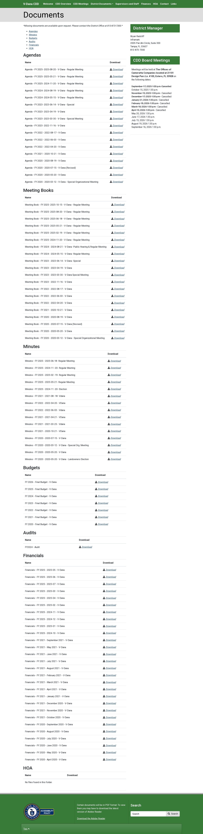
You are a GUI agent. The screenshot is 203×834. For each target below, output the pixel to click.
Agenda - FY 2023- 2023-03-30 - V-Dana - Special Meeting (54, 118)
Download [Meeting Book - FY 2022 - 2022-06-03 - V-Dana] (119, 296)
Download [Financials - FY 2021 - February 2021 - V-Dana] (111, 675)
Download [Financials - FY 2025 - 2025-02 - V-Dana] (111, 605)
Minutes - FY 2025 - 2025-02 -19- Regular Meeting (50, 375)
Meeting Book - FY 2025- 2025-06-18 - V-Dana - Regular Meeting (57, 218)
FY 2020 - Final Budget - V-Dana (41, 524)
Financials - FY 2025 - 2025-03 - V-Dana (45, 591)
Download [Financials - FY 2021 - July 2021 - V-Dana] (111, 661)
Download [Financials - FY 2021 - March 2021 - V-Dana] (111, 682)
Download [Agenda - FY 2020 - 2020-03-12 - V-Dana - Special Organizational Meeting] (118, 181)
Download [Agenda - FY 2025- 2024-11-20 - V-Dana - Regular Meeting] (118, 83)
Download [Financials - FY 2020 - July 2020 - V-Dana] (111, 738)
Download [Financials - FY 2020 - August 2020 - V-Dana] (111, 731)
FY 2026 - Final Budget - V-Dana (41, 482)
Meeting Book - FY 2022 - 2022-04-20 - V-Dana (48, 303)
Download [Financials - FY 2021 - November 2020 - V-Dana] (111, 710)
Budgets (33, 38)
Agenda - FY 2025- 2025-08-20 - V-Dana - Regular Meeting (54, 69)
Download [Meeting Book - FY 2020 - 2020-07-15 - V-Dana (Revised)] (119, 324)
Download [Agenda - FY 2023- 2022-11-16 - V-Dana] (118, 125)
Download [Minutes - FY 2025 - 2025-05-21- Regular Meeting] (116, 382)
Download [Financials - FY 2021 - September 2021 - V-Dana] (111, 640)
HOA (155, 4)
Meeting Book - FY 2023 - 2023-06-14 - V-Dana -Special (53, 261)
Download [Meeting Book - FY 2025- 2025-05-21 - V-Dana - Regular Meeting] (119, 225)
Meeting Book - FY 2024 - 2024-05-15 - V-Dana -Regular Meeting (57, 254)
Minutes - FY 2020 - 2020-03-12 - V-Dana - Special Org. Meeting (57, 445)
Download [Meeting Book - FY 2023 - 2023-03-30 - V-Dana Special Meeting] (119, 275)
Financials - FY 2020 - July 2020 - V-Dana (45, 738)
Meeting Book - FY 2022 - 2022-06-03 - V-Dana (48, 296)
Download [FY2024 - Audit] (87, 547)
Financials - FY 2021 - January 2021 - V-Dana (47, 696)
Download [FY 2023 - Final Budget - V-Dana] (103, 503)
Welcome (48, 4)
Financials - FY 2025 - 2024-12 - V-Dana (45, 619)
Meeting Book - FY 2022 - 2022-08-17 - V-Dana (48, 289)
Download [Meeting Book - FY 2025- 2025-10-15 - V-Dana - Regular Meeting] (119, 204)
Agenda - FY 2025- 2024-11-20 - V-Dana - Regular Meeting (54, 83)
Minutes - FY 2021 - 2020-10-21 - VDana (45, 431)
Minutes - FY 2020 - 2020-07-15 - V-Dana (45, 438)
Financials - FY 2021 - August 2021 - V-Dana (47, 668)
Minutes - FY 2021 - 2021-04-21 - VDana (45, 417)
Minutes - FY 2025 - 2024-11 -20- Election (46, 389)
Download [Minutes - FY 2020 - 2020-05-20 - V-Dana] (116, 452)
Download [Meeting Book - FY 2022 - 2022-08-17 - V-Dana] (119, 288)
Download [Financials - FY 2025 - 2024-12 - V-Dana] (111, 619)
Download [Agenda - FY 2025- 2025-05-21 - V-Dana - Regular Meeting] (118, 76)
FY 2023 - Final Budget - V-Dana (41, 503)
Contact (164, 4)
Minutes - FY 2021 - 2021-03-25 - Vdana (45, 424)
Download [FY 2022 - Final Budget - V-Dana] (103, 510)
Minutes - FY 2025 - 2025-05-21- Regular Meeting (50, 382)
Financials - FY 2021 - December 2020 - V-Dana (48, 703)
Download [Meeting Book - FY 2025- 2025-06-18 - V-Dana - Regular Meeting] (119, 218)
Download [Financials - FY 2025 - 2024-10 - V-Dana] (111, 633)
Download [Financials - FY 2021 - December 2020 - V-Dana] (111, 703)
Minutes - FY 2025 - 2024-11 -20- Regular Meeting (50, 368)
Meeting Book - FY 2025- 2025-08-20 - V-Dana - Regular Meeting (57, 211)
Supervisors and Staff (127, 4)
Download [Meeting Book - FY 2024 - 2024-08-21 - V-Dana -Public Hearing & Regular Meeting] (119, 246)
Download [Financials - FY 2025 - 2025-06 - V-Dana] (111, 577)
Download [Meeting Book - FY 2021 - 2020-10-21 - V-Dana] (119, 310)
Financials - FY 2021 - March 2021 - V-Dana (46, 682)
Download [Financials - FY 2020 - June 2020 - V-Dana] (111, 745)
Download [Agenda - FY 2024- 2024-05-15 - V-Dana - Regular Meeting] (118, 97)
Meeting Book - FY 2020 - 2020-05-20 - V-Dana (48, 331)
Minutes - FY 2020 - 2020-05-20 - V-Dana (45, 452)
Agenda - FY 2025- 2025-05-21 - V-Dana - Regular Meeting (54, 76)
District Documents (101, 4)
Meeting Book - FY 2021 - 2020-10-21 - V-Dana (48, 310)
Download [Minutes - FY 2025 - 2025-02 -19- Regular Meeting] (116, 375)
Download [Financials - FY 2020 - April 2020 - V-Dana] (111, 759)
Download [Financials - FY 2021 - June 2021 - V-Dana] (111, 654)
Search (173, 813)
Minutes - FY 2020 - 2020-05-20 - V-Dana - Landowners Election (57, 459)
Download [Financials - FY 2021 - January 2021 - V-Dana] (111, 696)
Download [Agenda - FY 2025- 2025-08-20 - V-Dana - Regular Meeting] (118, 69)
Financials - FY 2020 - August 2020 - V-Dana (47, 731)
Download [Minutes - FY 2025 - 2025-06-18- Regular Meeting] (116, 361)
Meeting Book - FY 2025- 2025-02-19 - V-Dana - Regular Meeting (57, 232)
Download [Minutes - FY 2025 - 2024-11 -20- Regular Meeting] (116, 367)
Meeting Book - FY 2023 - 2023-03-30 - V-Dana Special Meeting (57, 275)
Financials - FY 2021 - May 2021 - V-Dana (45, 647)
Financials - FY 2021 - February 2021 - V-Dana (47, 675)
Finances (146, 4)
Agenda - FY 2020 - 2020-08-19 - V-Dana (45, 160)
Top (26, 829)
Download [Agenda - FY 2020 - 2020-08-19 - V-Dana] (118, 160)
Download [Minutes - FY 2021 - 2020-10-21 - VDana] (116, 431)
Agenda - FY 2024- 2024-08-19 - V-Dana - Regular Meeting (54, 90)
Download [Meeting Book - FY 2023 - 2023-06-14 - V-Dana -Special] (119, 260)
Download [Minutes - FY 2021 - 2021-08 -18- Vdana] (116, 396)
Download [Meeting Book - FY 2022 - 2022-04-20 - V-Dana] (119, 303)
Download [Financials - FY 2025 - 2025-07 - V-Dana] (111, 584)
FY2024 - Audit (32, 547)
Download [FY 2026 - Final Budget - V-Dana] (103, 482)
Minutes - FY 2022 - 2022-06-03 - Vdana (45, 410)
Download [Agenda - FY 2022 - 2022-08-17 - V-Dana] (118, 132)
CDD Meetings (81, 4)
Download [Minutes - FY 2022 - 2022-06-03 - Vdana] (116, 410)
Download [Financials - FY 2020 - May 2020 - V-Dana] (111, 752)
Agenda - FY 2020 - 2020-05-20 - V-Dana (45, 175)
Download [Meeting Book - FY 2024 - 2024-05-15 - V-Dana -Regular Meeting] (119, 253)
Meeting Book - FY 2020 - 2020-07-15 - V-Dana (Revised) (53, 324)
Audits (32, 41)
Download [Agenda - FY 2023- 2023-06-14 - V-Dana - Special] (118, 104)
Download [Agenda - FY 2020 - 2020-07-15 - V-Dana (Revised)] (118, 167)
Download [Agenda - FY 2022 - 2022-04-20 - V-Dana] (118, 146)
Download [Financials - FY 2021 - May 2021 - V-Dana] (111, 647)
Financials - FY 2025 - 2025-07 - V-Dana (45, 584)
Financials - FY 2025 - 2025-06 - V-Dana (45, 577)
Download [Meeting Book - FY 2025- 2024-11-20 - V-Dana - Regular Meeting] (119, 239)
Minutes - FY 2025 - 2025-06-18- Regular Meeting (50, 361)
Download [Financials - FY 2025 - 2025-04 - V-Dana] (111, 598)
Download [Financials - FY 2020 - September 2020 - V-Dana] (111, 724)
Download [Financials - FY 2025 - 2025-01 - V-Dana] (111, 626)
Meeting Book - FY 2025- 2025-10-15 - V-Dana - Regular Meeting (57, 204)
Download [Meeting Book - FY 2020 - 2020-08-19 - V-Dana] (119, 317)
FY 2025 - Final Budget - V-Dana (41, 489)
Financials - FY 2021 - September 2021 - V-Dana (49, 640)
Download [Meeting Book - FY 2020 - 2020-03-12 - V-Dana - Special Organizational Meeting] (119, 338)
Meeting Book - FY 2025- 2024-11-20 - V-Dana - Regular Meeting (57, 240)
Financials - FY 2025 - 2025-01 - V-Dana (45, 626)
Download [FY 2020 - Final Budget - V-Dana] (103, 524)
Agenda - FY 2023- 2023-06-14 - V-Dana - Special (49, 104)
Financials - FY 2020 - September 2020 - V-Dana (49, 724)
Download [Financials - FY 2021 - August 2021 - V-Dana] (111, 668)
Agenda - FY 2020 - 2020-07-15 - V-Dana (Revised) (50, 167)
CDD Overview (63, 4)
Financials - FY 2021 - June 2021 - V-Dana (46, 654)
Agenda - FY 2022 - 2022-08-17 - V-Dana (45, 132)
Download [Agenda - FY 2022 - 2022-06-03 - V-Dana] (118, 139)
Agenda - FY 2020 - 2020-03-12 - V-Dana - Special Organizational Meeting (61, 182)
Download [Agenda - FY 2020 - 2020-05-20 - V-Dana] (118, 174)
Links (173, 4)
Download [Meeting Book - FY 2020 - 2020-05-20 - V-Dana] (119, 331)
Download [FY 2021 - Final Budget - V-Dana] (103, 517)
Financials (34, 45)
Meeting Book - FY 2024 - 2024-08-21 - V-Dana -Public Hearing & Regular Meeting (65, 246)
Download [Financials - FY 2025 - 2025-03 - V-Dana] (111, 591)
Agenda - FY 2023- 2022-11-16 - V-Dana (45, 125)
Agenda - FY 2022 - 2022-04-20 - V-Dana (45, 146)
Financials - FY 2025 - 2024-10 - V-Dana (45, 633)
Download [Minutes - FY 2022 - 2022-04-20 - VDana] (116, 403)
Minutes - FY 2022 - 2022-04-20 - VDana (45, 403)
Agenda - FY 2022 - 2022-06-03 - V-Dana (45, 139)
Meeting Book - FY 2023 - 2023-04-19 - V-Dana (48, 268)
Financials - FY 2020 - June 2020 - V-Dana (46, 745)
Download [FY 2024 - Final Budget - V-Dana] (103, 496)
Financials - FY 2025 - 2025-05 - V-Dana (45, 570)
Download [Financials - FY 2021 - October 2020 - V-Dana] (111, 717)
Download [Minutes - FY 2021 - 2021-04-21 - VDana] (116, 417)
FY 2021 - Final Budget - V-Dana (41, 517)
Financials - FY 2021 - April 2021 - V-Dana (45, 689)
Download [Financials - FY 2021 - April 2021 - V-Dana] (111, 689)
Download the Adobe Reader (91, 818)
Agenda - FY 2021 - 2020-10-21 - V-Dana (45, 153)
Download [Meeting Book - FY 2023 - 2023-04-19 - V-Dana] (119, 267)
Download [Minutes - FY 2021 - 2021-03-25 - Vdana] (116, 424)
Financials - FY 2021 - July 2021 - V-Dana (45, 661)
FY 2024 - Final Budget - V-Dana (41, 496)
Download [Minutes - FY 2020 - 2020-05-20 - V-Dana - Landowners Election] (116, 459)
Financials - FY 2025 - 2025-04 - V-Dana (45, 598)
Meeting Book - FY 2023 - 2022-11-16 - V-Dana (48, 282)
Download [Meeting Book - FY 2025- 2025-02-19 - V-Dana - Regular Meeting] (119, 232)
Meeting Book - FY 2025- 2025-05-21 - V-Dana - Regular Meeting (57, 225)
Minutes (33, 34)
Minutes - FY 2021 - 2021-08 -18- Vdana (45, 396)
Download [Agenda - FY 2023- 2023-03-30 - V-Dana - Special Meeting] (118, 118)
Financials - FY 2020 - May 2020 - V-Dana (45, 752)
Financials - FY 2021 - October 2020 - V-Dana (47, 717)
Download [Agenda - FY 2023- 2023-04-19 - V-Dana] (118, 111)
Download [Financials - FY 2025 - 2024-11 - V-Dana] (111, 612)
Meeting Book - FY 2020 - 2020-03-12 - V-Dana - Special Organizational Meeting (65, 338)
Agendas (33, 31)
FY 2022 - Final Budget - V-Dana (41, 510)
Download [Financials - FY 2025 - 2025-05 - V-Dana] (111, 570)
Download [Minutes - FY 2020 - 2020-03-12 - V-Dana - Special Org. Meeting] (116, 445)
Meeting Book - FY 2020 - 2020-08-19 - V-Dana (48, 317)
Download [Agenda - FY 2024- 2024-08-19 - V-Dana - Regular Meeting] (118, 90)
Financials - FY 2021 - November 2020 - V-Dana (48, 710)
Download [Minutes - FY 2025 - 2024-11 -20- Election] (116, 389)
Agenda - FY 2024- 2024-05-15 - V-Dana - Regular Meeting (54, 97)
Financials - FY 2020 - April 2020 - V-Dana (45, 759)
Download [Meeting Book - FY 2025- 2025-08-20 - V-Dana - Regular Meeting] (119, 211)
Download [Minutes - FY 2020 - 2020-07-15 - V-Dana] (116, 438)
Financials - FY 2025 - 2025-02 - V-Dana (45, 605)
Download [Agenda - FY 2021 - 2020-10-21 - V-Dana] (118, 153)
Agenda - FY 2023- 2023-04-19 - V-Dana (45, 111)
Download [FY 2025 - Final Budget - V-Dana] (103, 489)
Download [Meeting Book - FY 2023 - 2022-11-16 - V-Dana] (119, 281)
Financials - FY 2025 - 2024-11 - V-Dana (45, 612)
